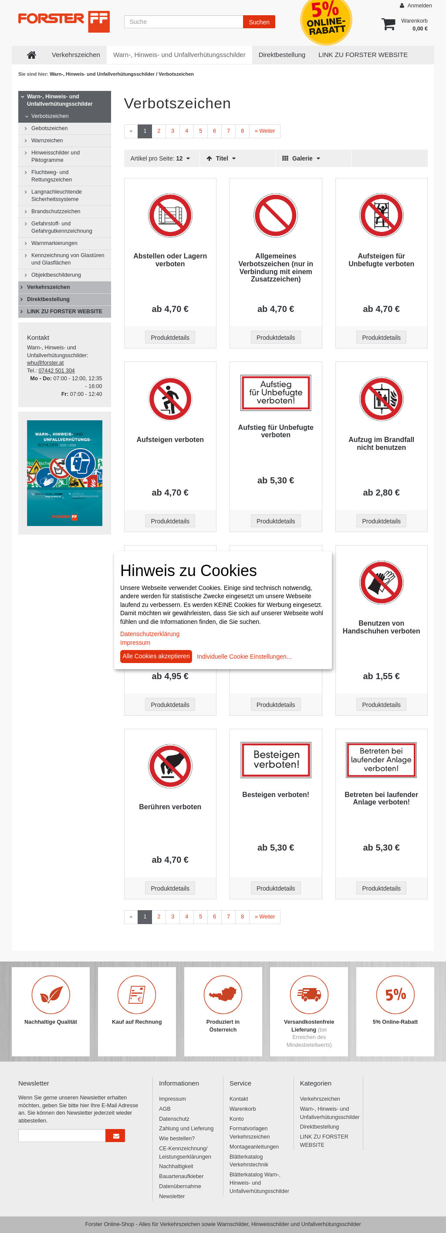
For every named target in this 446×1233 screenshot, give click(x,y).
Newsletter (172, 1196)
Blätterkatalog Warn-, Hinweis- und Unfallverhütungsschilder (258, 1183)
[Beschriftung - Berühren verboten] (170, 766)
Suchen (259, 22)
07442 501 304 (56, 371)
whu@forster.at (45, 363)
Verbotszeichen (49, 116)
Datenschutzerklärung (149, 633)
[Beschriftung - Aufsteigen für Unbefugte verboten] (381, 215)
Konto (237, 1119)
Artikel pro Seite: (160, 158)
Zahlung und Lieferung (186, 1129)
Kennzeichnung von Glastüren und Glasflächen (67, 259)
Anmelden (416, 5)
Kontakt (239, 1099)
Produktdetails (170, 337)
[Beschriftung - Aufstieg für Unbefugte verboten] (276, 392)
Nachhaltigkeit (176, 1166)
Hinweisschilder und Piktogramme (55, 156)
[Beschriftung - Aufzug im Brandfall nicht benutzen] (381, 399)
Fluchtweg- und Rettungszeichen (51, 176)
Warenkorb (243, 1109)
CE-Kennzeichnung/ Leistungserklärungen (185, 1153)
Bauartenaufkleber (181, 1176)
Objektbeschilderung (56, 275)
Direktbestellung (282, 54)
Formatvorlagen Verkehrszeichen (250, 1133)
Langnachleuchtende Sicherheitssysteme (56, 195)
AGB (164, 1109)
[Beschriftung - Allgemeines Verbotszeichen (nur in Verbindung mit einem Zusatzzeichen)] (276, 215)
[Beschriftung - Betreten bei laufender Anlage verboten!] (381, 760)
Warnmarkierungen (54, 243)
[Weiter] (264, 131)
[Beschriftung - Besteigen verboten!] (276, 760)
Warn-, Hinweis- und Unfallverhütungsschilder (179, 54)
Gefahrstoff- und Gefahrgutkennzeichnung (61, 227)
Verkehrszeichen (76, 54)
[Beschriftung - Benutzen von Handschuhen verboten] (381, 582)
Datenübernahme (180, 1186)
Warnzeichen (47, 140)
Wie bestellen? (177, 1139)
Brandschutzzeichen (56, 211)
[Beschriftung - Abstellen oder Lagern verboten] (170, 215)
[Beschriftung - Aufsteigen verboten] (170, 399)
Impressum (172, 1099)
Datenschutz (174, 1119)
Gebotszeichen (49, 128)
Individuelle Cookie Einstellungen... (244, 656)
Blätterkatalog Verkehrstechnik (249, 1161)
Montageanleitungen (254, 1147)
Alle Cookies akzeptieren (156, 656)
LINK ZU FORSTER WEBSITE (363, 54)
